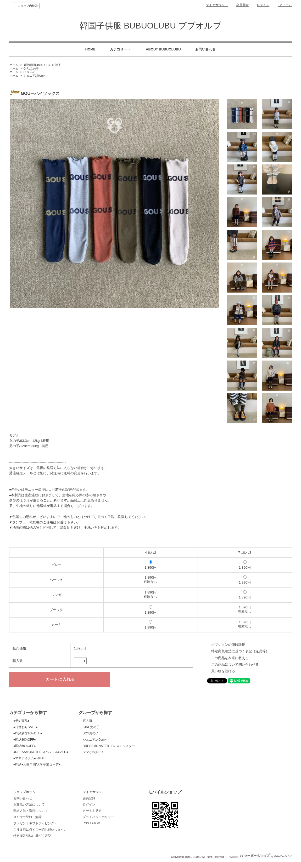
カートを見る (92, 811)
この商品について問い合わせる (235, 664)
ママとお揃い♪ (93, 752)
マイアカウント (217, 5)
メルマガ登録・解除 (27, 817)
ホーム (14, 64)
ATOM (96, 823)
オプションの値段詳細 (228, 645)
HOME (90, 49)
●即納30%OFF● (24, 739)
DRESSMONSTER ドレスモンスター (109, 746)
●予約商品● (21, 721)
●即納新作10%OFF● (37, 64)
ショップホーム (24, 792)
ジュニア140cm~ (34, 75)
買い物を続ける (223, 671)
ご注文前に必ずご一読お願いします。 (40, 829)
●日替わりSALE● (25, 727)
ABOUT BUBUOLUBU (163, 49)
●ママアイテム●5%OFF (30, 758)
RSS (86, 823)
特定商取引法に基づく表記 (32, 836)
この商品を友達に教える (230, 658)
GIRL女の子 (31, 68)
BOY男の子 (31, 71)
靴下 (58, 64)
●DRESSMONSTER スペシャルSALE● (40, 752)
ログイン (263, 5)
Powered (260, 856)
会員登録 (242, 5)
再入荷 (87, 721)
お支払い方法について (29, 804)
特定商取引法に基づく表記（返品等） (240, 651)
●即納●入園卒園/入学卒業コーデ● (37, 764)
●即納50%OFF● (24, 746)
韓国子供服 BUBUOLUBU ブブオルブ (150, 25)
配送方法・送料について (30, 811)
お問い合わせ (205, 49)
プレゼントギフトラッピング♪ (34, 823)
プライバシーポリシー (98, 817)
